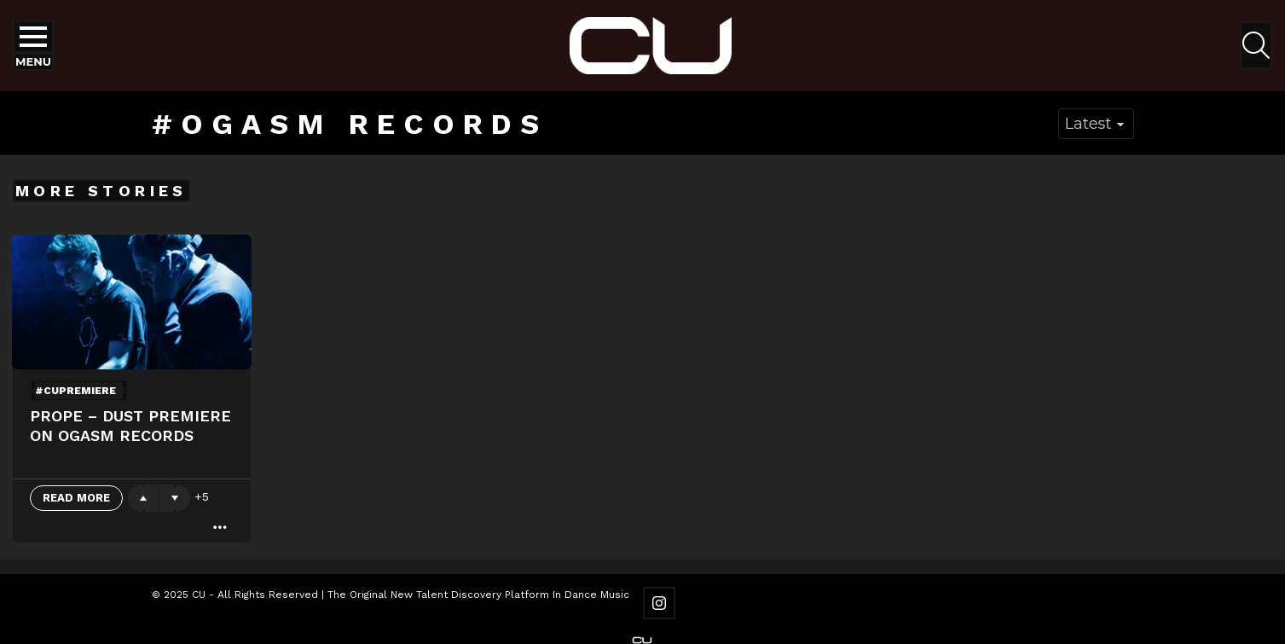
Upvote (143, 498)
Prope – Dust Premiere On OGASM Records (130, 425)
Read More (76, 497)
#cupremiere (75, 391)
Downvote (174, 498)
